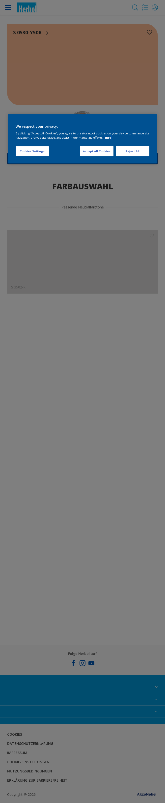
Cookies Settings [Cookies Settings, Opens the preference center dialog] (32, 151)
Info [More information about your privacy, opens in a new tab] (108, 137)
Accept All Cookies (96, 151)
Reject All (133, 151)
